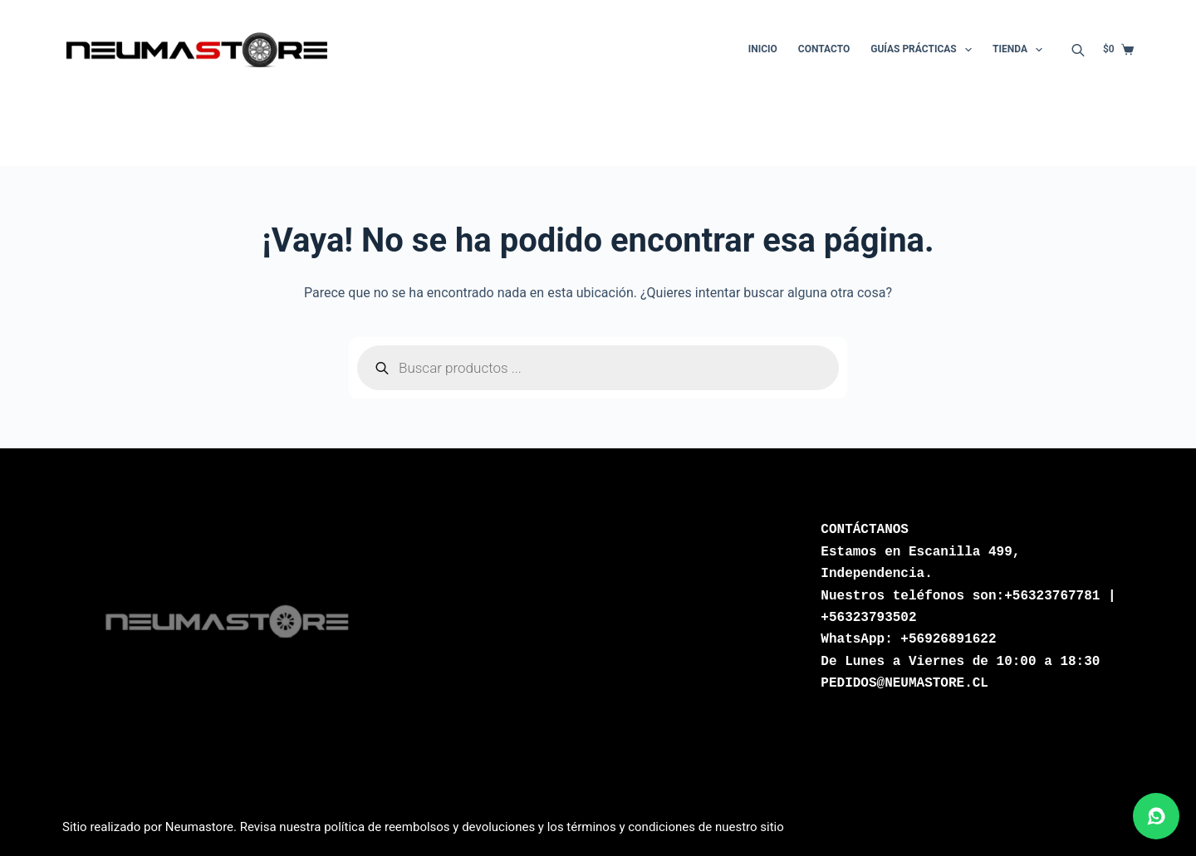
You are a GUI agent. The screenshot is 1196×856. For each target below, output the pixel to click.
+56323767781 (1052, 596)
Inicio (762, 49)
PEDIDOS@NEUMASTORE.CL (904, 683)
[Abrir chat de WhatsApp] (1156, 816)
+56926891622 (948, 639)
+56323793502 (868, 618)
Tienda (1021, 50)
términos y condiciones (630, 826)
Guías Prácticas (924, 50)
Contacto (824, 49)
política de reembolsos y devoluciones (429, 826)
